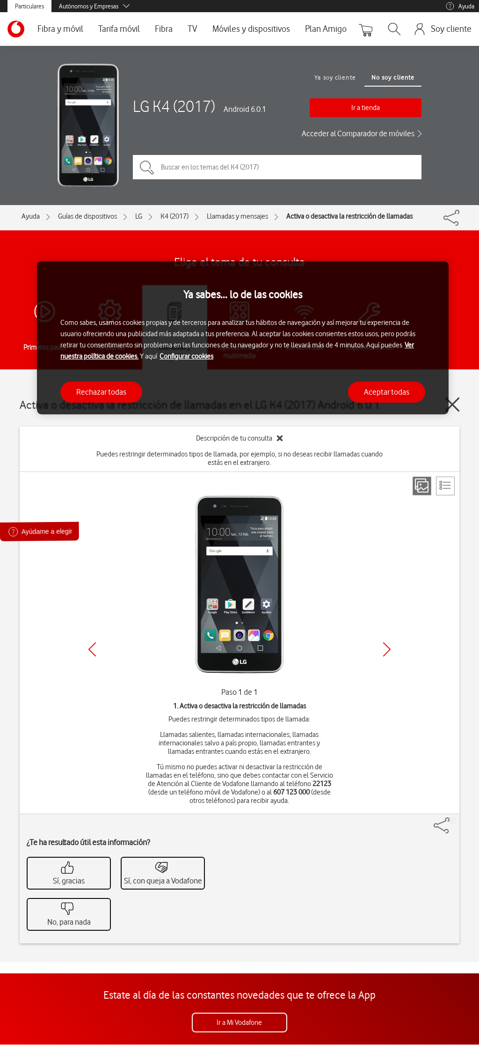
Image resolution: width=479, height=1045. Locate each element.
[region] (243, 337)
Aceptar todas (386, 392)
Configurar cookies (186, 356)
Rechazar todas (101, 392)
